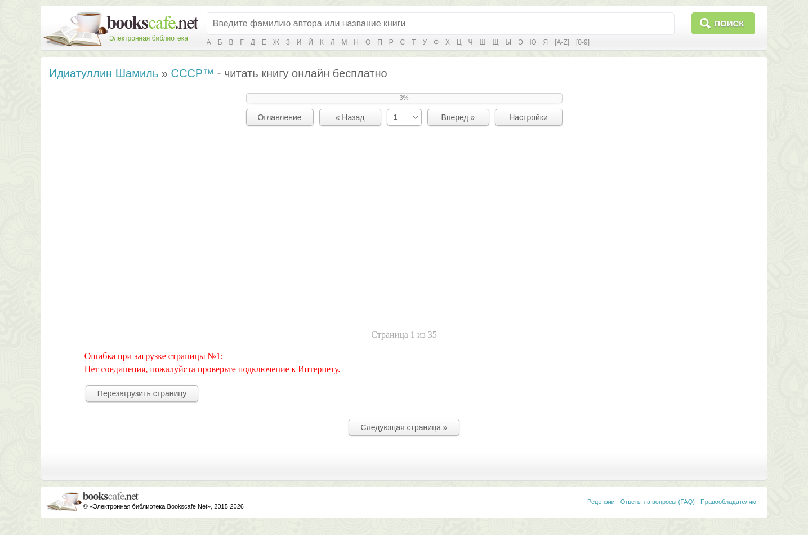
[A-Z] (562, 42)
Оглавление (280, 117)
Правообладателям (728, 501)
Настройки (528, 117)
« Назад (350, 117)
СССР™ (192, 73)
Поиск (729, 23)
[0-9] (583, 42)
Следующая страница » (403, 427)
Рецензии (601, 501)
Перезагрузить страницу (141, 393)
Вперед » (458, 117)
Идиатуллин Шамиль (103, 73)
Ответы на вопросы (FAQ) (657, 501)
